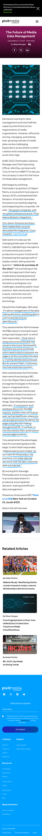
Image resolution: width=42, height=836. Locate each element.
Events (4, 794)
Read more (7, 12)
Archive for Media (8, 810)
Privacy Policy (6, 833)
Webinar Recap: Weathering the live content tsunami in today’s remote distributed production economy (20, 585)
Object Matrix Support (23, 749)
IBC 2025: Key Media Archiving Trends (13, 663)
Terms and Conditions (22, 833)
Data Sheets (6, 773)
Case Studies (6, 769)
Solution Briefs (7, 781)
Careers (4, 753)
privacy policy (25, 720)
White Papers (6, 790)
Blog (3, 798)
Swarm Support (21, 745)
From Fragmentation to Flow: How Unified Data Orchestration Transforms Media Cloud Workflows (19, 625)
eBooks (4, 776)
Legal (34, 833)
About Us (5, 745)
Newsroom (6, 756)
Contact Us (5, 749)
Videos (4, 785)
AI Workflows (6, 814)
